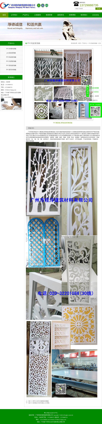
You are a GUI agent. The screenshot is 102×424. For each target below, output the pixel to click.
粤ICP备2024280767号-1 (51, 413)
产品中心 (26, 15)
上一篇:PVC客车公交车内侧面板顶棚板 (37, 401)
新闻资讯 (60, 15)
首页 (4, 15)
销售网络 (72, 15)
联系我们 (84, 15)
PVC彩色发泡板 (11, 65)
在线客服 (95, 92)
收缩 (87, 91)
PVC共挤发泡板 (11, 61)
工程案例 (37, 15)
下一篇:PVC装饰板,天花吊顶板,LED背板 (37, 403)
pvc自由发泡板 (11, 53)
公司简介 (14, 15)
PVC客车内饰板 (11, 69)
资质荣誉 (49, 15)
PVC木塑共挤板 (11, 48)
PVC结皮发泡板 (11, 57)
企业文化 (95, 15)
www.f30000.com (45, 419)
